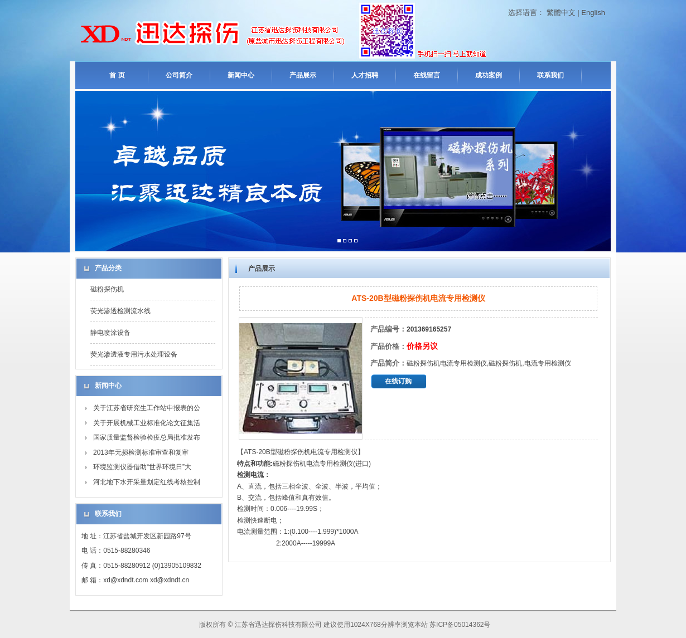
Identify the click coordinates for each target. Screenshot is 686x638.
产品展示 (302, 75)
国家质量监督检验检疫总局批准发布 (146, 437)
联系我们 (550, 75)
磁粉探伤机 (107, 289)
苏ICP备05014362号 (459, 625)
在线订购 (398, 381)
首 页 (116, 75)
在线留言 (426, 75)
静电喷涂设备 (110, 333)
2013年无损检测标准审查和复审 (141, 452)
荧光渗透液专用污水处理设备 (133, 354)
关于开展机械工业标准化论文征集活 (146, 423)
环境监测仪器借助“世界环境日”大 (142, 467)
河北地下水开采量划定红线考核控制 (146, 482)
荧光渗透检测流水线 (120, 311)
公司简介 (179, 75)
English (593, 12)
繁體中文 (561, 12)
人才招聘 (364, 75)
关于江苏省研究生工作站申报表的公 (146, 408)
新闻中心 (241, 75)
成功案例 (488, 75)
